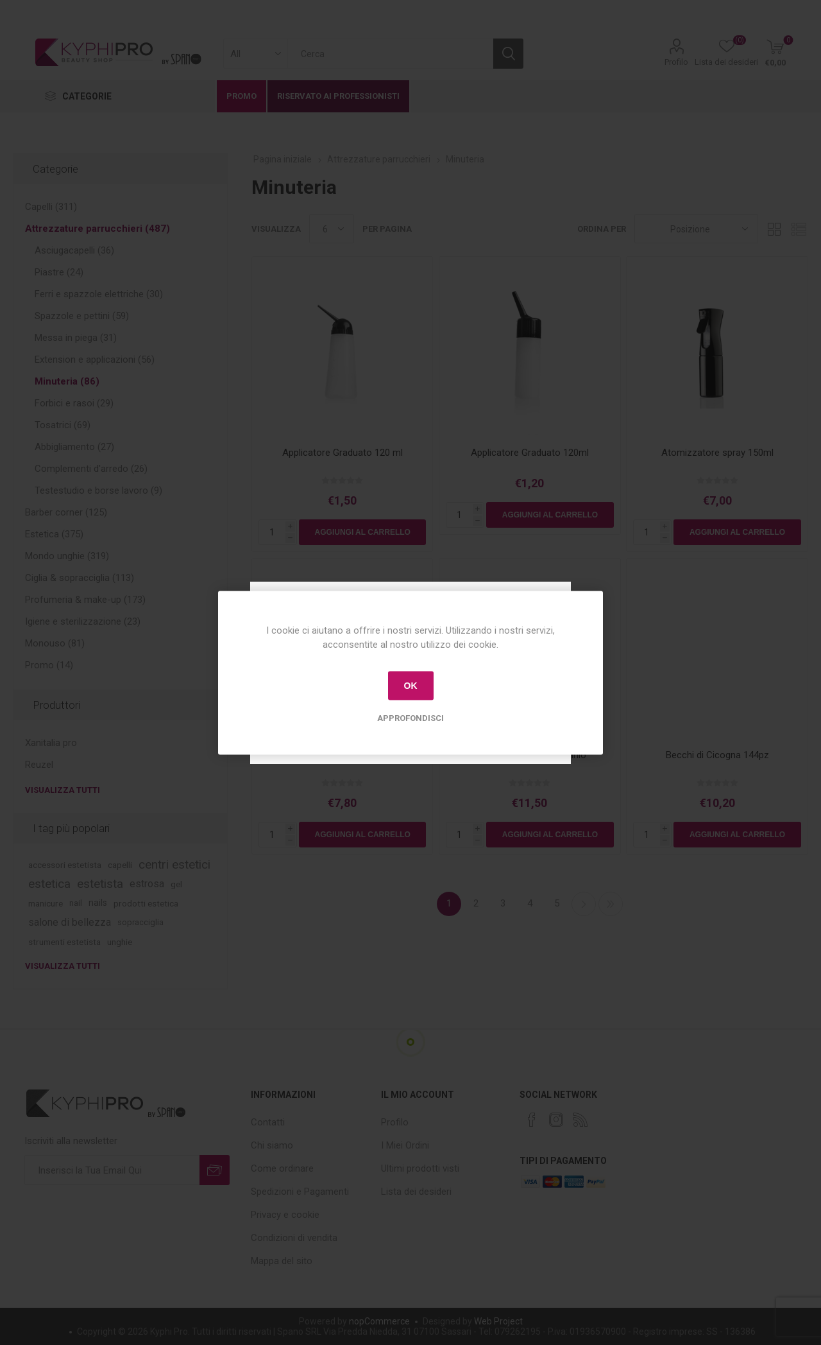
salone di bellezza (69, 922)
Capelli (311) (51, 207)
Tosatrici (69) (62, 425)
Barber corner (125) (66, 512)
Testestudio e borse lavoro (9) (98, 490)
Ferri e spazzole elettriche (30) (99, 294)
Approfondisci (410, 717)
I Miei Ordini (405, 1145)
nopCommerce (379, 1321)
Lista (798, 228)
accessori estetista (64, 865)
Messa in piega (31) (76, 337)
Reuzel (39, 764)
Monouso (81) (55, 643)
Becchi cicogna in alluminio (529, 755)
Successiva (583, 904)
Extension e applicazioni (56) (95, 359)
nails (98, 903)
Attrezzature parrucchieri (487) (97, 228)
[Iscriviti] (111, 1170)
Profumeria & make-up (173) (85, 599)
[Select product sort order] (696, 228)
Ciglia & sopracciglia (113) (79, 578)
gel (176, 884)
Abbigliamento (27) (74, 447)
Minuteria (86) (67, 381)
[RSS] (580, 1119)
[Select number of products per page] (331, 228)
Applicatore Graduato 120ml (530, 452)
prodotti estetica (146, 903)
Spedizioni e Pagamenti (300, 1191)
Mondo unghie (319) (67, 556)
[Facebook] (531, 1119)
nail (75, 903)
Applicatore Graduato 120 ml (342, 452)
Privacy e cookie (285, 1214)
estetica (49, 883)
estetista (100, 883)
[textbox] (390, 54)
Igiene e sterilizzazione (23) (82, 621)
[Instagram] (556, 1119)
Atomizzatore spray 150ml (717, 452)
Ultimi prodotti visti (420, 1168)
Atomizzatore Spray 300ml (342, 755)
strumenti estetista (64, 942)
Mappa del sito (281, 1261)
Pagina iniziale (282, 159)
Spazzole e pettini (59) (82, 316)
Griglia (774, 228)
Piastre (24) (59, 272)
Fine (610, 904)
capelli (120, 865)
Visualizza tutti (62, 790)
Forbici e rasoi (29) (74, 403)
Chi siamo (272, 1145)
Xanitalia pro (51, 743)
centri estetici (174, 864)
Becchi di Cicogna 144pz (717, 755)
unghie (119, 942)
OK (411, 686)
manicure (45, 903)
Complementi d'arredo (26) (91, 468)
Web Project (498, 1321)
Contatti (268, 1122)
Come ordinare (282, 1168)
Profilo (676, 62)
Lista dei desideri (416, 1191)
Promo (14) (49, 665)
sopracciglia (140, 922)
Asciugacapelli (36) (74, 250)
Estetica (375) (54, 534)
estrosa (147, 884)
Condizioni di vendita (294, 1238)
